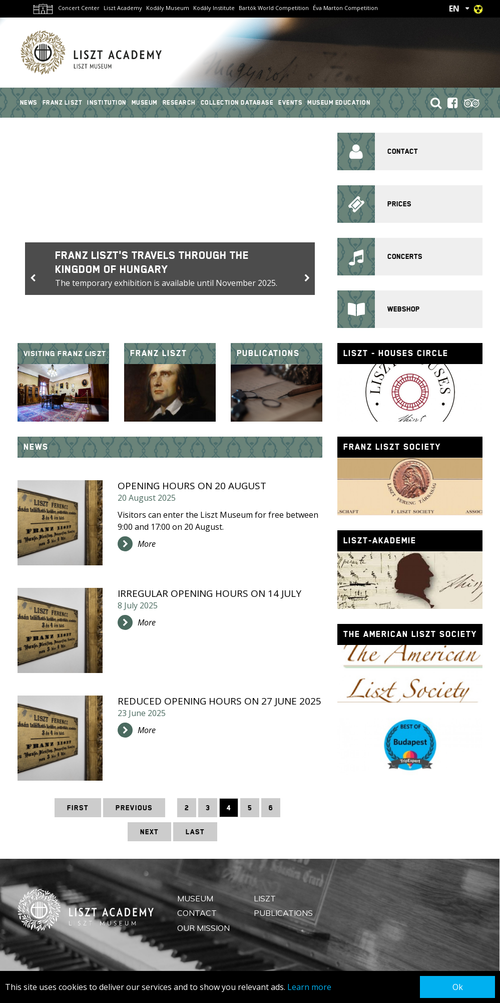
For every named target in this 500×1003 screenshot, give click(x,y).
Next (149, 832)
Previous (134, 808)
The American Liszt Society (410, 634)
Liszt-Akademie (379, 540)
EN (454, 8)
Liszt (265, 898)
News (29, 102)
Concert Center (79, 8)
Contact (197, 913)
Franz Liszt (63, 102)
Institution (107, 102)
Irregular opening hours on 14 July (209, 593)
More (147, 543)
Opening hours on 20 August (192, 485)
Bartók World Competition (274, 8)
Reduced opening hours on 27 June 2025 (219, 701)
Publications (268, 353)
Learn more (309, 986)
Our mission (203, 927)
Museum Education (338, 102)
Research (179, 102)
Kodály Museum (167, 8)
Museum (145, 102)
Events (290, 102)
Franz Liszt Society (392, 447)
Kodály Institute (214, 8)
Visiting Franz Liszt (65, 353)
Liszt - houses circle (395, 353)
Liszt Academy (123, 8)
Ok (457, 986)
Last (195, 832)
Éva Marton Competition (345, 8)
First (78, 808)
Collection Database (237, 102)
